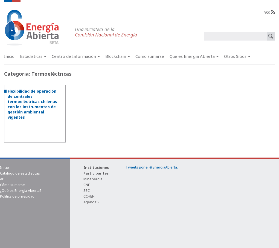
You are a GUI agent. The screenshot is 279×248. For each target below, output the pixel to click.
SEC (86, 190)
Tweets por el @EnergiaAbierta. (152, 167)
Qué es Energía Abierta (194, 56)
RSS (269, 12)
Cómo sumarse (149, 56)
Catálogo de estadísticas (20, 173)
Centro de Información (76, 56)
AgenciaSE (92, 201)
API (3, 178)
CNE (86, 184)
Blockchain (117, 56)
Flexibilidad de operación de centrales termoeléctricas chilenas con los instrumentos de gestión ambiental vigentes (32, 104)
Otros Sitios (237, 56)
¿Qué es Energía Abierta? (21, 190)
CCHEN (89, 196)
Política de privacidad (17, 196)
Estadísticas (33, 56)
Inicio (9, 56)
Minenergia (92, 178)
